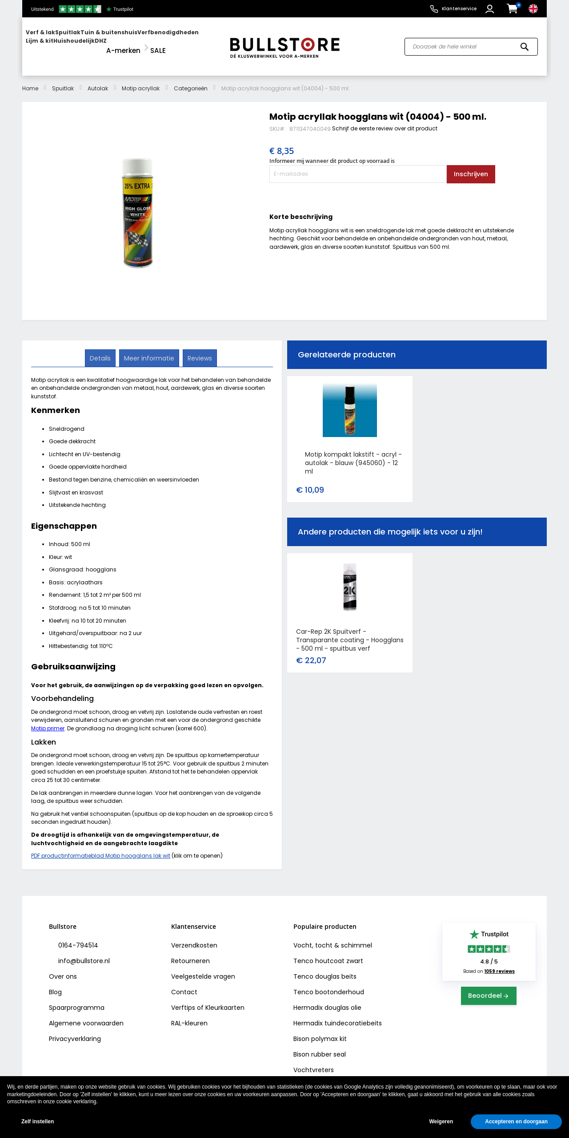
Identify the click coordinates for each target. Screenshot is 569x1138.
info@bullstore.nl (83, 952)
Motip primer (47, 720)
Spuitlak (63, 80)
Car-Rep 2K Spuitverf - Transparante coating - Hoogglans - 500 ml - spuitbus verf (350, 632)
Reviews (199, 349)
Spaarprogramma (76, 999)
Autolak (98, 80)
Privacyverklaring (75, 1030)
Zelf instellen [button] (37, 1121)
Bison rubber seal (319, 1046)
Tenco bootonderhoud (328, 984)
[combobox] (471, 43)
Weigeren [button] (441, 1121)
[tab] (101, 350)
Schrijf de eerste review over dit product (384, 120)
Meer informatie (149, 349)
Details (101, 349)
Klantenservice (459, 8)
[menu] (121, 42)
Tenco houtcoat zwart (328, 952)
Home (30, 80)
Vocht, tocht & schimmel (332, 937)
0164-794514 (77, 937)
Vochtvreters (313, 1061)
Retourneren (190, 952)
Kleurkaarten (224, 999)
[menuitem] (60, 42)
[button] (491, 9)
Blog (55, 984)
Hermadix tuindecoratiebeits (337, 1015)
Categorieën (191, 80)
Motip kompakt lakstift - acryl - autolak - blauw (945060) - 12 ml (353, 455)
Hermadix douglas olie (327, 999)
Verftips (183, 999)
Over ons (63, 968)
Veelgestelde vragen (203, 968)
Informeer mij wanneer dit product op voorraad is (332, 153)
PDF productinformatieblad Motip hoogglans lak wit (100, 847)
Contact (184, 984)
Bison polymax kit (320, 1030)
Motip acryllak (141, 80)
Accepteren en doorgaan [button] (516, 1121)
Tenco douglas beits (325, 968)
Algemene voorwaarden (86, 1015)
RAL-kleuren (189, 1015)
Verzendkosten (194, 937)
